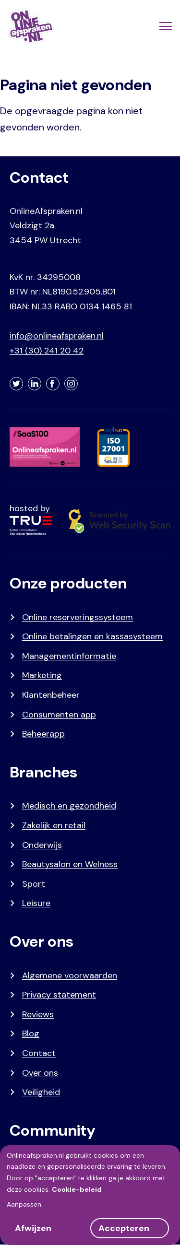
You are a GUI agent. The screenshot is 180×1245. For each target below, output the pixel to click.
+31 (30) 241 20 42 (47, 350)
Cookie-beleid (77, 1189)
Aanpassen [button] (24, 1204)
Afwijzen (33, 1228)
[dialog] (90, 1195)
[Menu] (164, 26)
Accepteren (123, 1228)
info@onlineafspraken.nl (57, 335)
